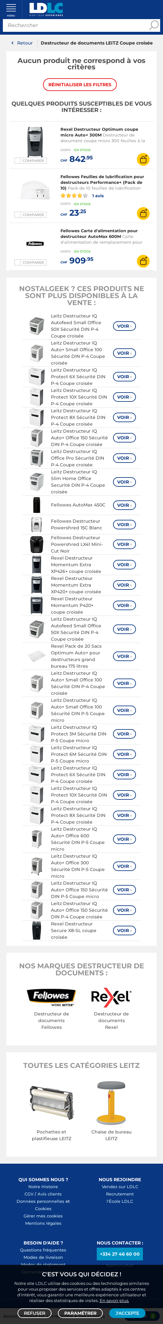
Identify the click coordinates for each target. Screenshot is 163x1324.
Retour (25, 43)
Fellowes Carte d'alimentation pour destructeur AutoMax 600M (99, 233)
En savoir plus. (114, 1300)
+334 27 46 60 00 (120, 1254)
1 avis (82, 195)
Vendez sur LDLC (120, 1186)
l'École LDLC (120, 1201)
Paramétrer (80, 1313)
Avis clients (50, 1193)
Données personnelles (40, 1201)
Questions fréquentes (43, 1249)
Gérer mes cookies (43, 1215)
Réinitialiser (79, 84)
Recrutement (120, 1193)
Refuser (34, 1313)
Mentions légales (43, 1223)
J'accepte (127, 1313)
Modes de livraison (43, 1257)
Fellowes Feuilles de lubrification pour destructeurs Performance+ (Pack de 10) (102, 182)
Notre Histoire (43, 1186)
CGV (29, 1193)
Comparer (33, 161)
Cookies (43, 1208)
